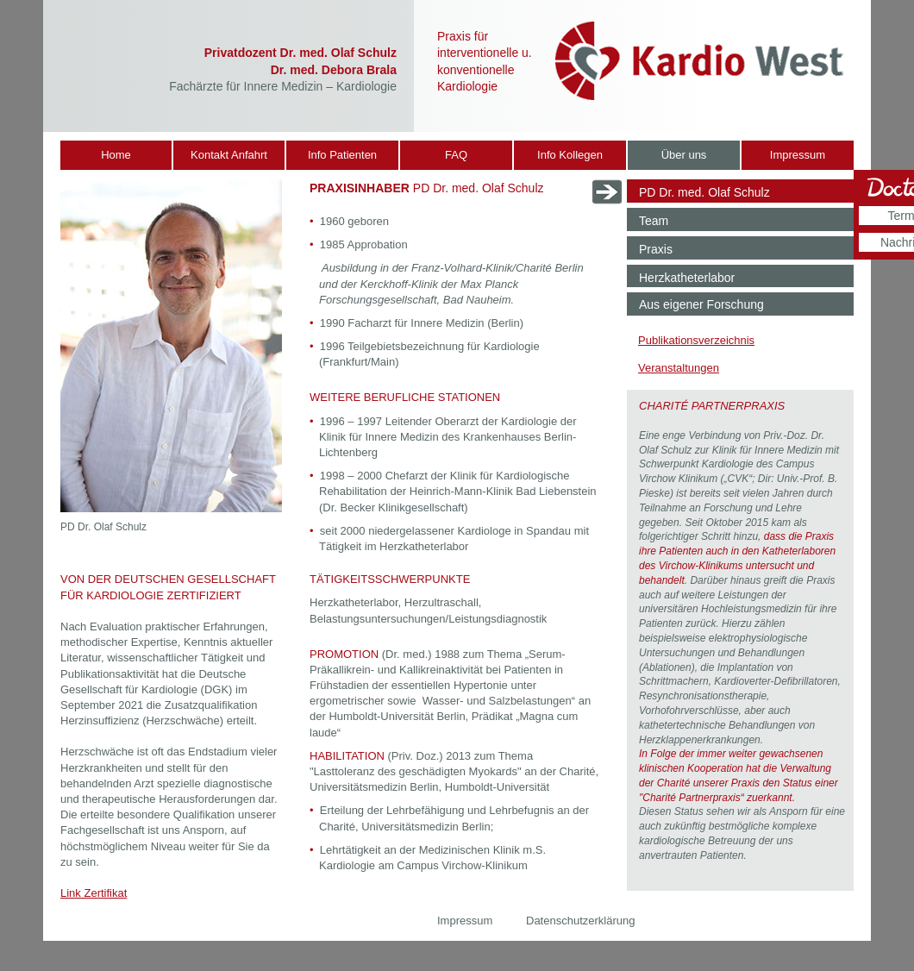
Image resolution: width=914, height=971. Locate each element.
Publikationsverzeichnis (696, 340)
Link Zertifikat (93, 892)
